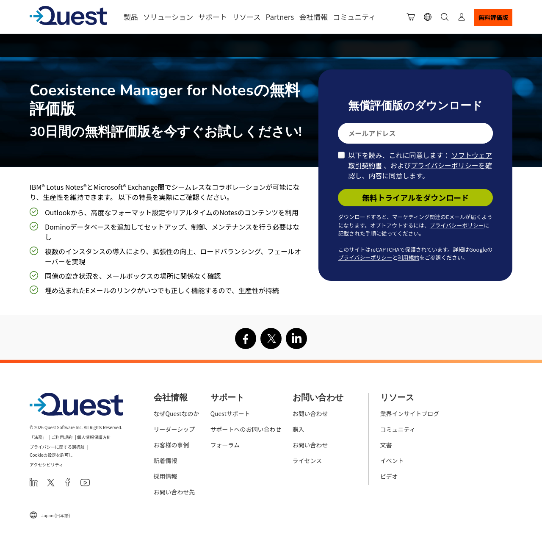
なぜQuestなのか (176, 413)
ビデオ (389, 476)
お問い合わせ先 (174, 492)
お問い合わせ (310, 413)
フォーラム (225, 445)
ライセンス (307, 460)
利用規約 (408, 257)
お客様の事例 (171, 445)
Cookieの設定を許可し (51, 455)
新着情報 (165, 460)
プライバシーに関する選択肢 (57, 447)
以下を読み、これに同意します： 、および (420, 165)
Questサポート (230, 413)
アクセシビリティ (46, 464)
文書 (386, 445)
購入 (298, 429)
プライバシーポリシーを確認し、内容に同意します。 (420, 170)
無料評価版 (493, 17)
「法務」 (38, 437)
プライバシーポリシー (457, 225)
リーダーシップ (174, 429)
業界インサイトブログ (410, 413)
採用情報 (165, 476)
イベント (392, 460)
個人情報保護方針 (94, 437)
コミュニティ (354, 16)
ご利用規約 (61, 437)
